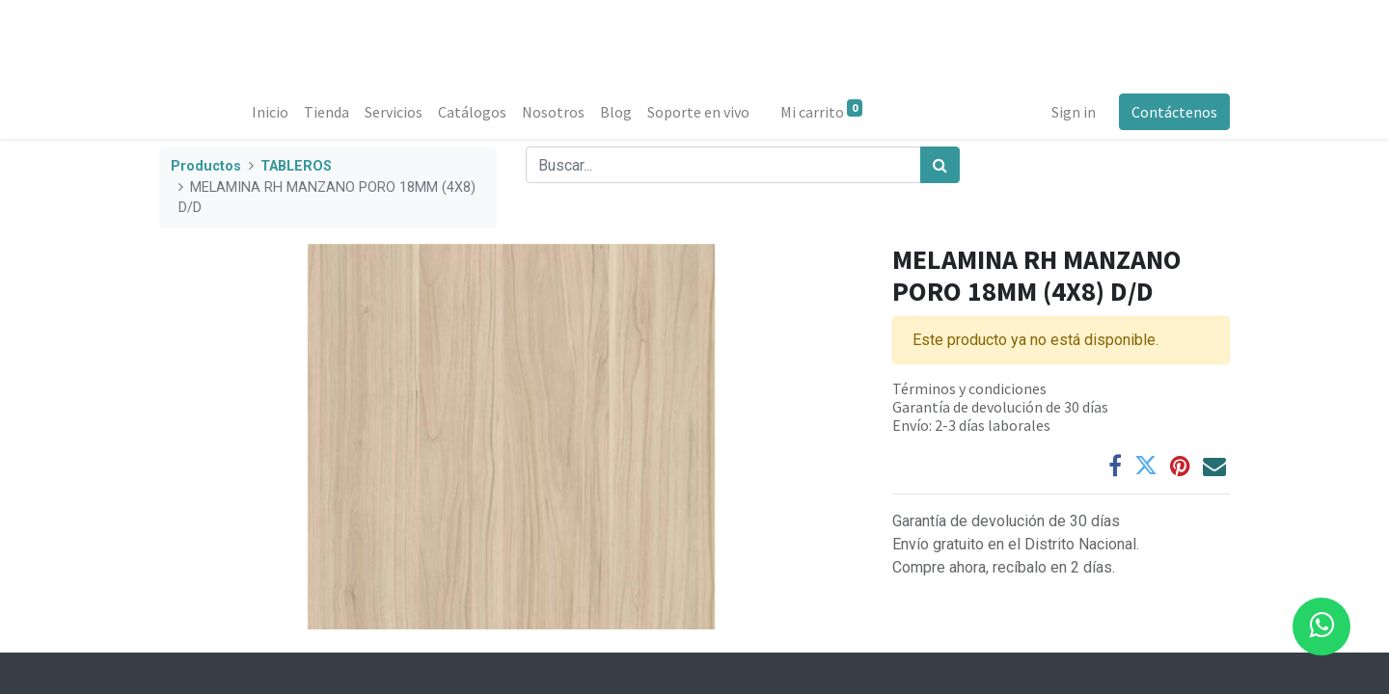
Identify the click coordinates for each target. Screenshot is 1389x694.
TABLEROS (296, 166)
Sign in (1073, 111)
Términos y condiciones (969, 388)
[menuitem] (270, 112)
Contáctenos (1174, 111)
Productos (206, 166)
